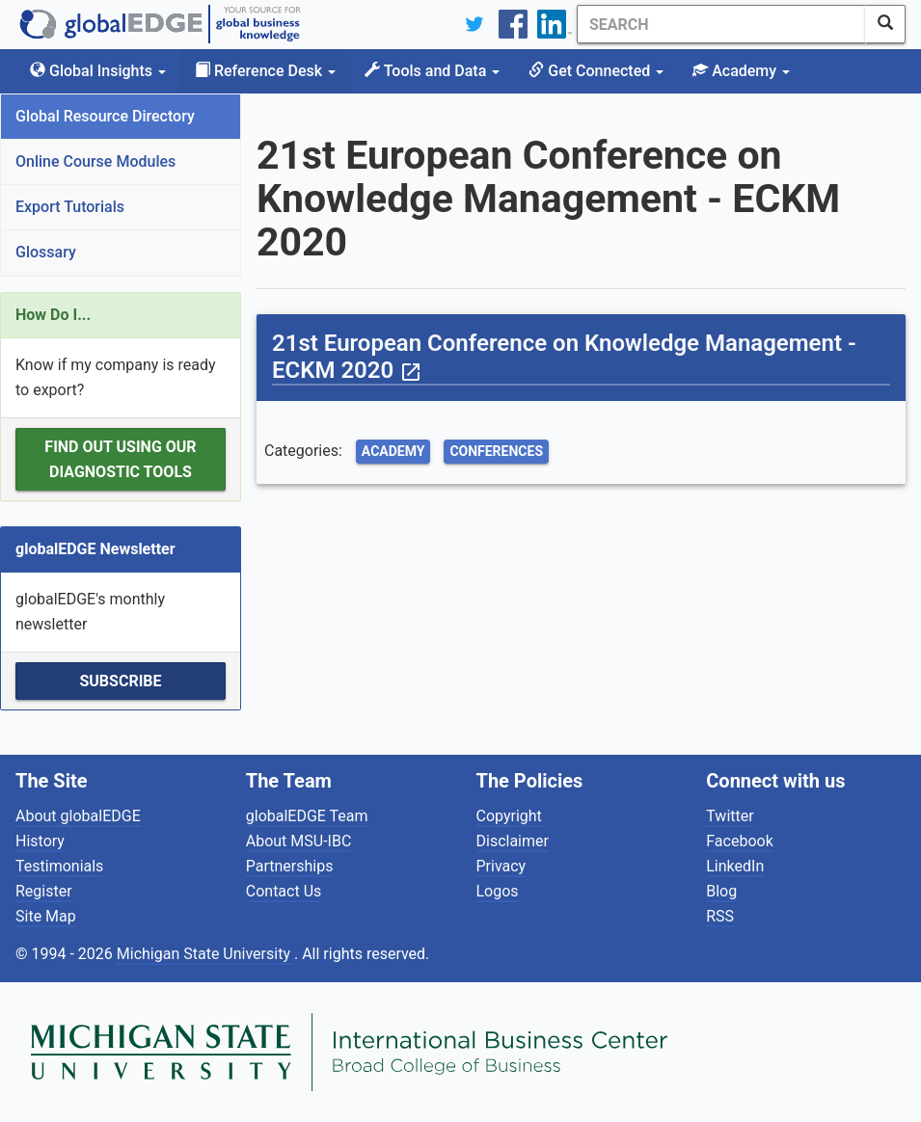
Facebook (739, 841)
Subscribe (120, 681)
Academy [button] (741, 71)
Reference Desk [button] (265, 71)
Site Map (45, 916)
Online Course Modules (95, 161)
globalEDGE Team (307, 816)
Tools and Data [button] (432, 71)
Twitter (729, 816)
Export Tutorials (69, 207)
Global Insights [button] (98, 71)
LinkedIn (735, 866)
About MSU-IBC (299, 841)
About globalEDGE (78, 816)
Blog (721, 891)
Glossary (45, 252)
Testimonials (59, 866)
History (40, 841)
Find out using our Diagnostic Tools (120, 459)
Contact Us (284, 891)
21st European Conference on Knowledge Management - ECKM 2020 (564, 357)
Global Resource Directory (105, 116)
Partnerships (290, 866)
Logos (497, 891)
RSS (720, 916)
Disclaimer (512, 841)
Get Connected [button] (596, 71)
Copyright (509, 816)
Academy (393, 451)
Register (43, 891)
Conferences (496, 451)
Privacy (501, 866)
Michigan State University (205, 954)
